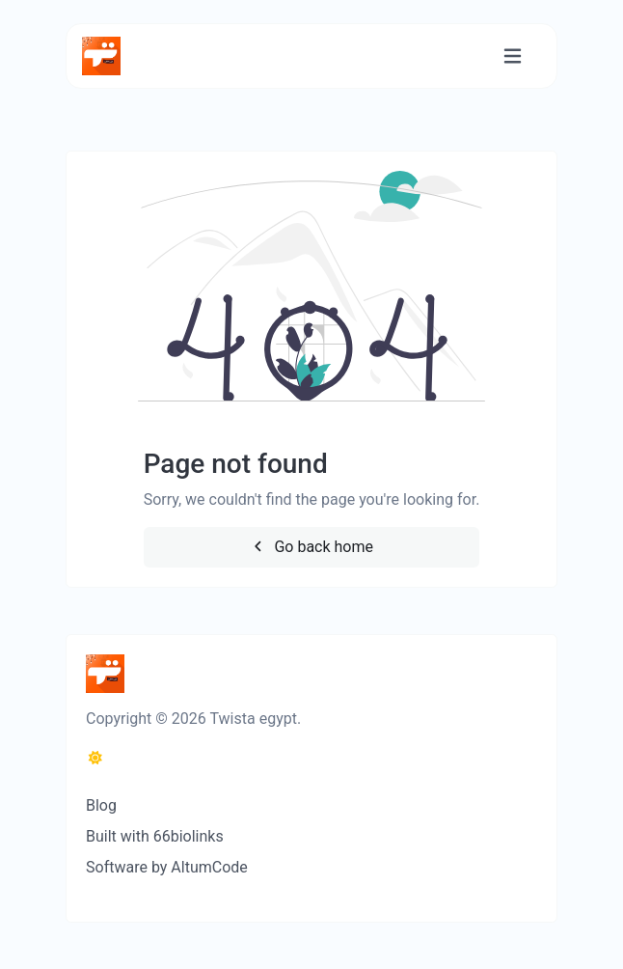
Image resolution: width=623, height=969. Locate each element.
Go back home (311, 547)
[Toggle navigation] (512, 56)
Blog (101, 805)
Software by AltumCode (167, 867)
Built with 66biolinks (155, 836)
